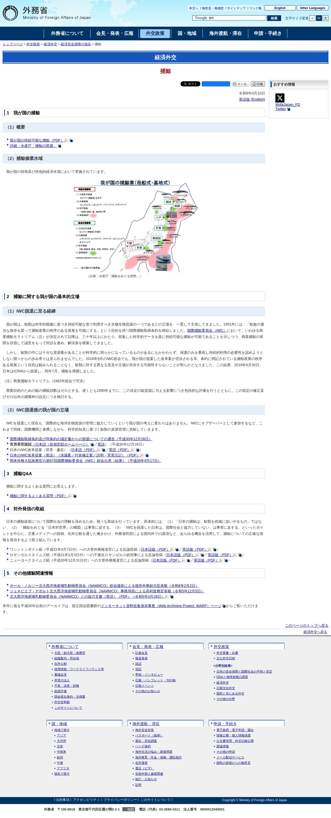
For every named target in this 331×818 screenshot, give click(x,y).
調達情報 (222, 746)
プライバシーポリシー (120, 800)
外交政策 (33, 44)
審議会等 (60, 674)
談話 (138, 664)
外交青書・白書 (227, 653)
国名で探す (62, 774)
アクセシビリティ (86, 800)
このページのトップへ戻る (306, 625)
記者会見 (141, 653)
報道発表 (141, 658)
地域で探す (62, 730)
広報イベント (144, 686)
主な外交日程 (225, 658)
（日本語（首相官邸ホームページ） (60, 444)
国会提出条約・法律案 (69, 696)
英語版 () (252, 99)
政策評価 (60, 691)
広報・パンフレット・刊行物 (155, 680)
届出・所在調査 (146, 741)
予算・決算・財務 (66, 686)
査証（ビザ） (144, 768)
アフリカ (63, 768)
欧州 (60, 757)
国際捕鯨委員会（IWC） (207, 330)
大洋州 (61, 741)
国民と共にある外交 (230, 693)
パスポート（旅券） (149, 735)
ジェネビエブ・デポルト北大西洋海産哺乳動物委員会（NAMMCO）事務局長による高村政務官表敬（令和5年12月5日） (107, 591)
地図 (130, 809)
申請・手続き (225, 723)
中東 (60, 763)
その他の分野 (225, 699)
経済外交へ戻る (315, 632)
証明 (138, 785)
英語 (101, 444)
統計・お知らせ (146, 779)
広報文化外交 (225, 688)
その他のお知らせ (147, 691)
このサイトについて (68, 708)
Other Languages (313, 8)
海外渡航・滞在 (146, 723)
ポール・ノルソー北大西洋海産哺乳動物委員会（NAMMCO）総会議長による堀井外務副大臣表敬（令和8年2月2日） (104, 586)
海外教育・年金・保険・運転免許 (158, 757)
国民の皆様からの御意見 (233, 763)
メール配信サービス (230, 757)
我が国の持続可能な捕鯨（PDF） (37, 140)
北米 (60, 746)
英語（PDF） (120, 450)
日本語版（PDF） (155, 549)
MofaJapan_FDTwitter (287, 103)
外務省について (65, 646)
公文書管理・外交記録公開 (235, 741)
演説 (138, 669)
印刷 (260, 84)
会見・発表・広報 (147, 646)
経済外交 (50, 44)
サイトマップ (236, 8)
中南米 (61, 752)
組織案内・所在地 (66, 658)
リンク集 (255, 8)
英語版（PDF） (195, 549)
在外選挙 (141, 763)
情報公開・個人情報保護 (233, 735)
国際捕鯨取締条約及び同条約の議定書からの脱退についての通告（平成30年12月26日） (81, 439)
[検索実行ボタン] (274, 18)
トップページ (13, 44)
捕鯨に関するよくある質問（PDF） (39, 496)
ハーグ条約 (143, 746)
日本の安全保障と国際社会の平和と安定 (244, 671)
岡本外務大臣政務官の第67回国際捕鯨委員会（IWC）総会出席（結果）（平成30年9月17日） (85, 461)
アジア (61, 735)
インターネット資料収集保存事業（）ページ (161, 606)
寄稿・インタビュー (149, 674)
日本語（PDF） (83, 450)
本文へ (193, 8)
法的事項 (62, 800)
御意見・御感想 (213, 8)
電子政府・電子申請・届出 (235, 730)
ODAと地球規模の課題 (232, 677)
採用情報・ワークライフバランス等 (79, 669)
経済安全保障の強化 (76, 44)
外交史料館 (62, 702)
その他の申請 (225, 752)
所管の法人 (62, 680)
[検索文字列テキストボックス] (229, 17)
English (279, 8)
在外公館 (60, 664)
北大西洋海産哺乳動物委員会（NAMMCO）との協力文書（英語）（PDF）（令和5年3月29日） (87, 596)
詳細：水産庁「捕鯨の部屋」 (33, 146)
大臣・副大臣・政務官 (69, 653)
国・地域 (59, 723)
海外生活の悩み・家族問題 (153, 752)
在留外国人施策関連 (149, 774)
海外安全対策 (144, 730)
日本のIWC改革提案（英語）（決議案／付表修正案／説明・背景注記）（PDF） (75, 455)
